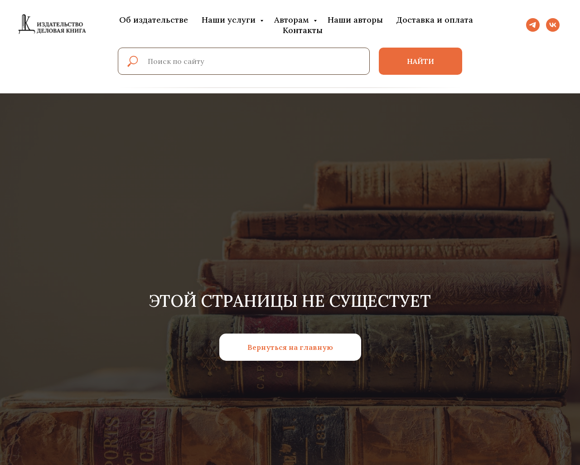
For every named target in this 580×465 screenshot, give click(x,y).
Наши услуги (230, 20)
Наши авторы (355, 20)
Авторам (292, 20)
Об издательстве (153, 20)
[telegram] (533, 25)
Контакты (303, 30)
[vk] (553, 25)
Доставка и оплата (434, 20)
